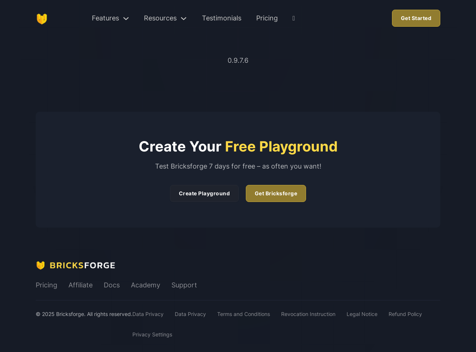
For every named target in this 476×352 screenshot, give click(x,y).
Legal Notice (362, 314)
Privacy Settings (152, 334)
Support (184, 285)
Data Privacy (148, 314)
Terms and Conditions (243, 314)
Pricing (267, 18)
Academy (145, 285)
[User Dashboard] (293, 18)
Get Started (416, 18)
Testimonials (221, 18)
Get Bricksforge (276, 193)
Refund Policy (405, 314)
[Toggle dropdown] (126, 18)
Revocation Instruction (308, 314)
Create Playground (204, 193)
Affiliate (80, 285)
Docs (112, 285)
